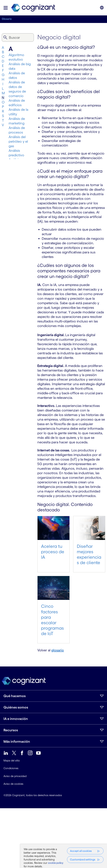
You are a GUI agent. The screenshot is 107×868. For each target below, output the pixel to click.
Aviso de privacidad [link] (15, 776)
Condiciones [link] (11, 768)
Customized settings (82, 859)
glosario (57, 650)
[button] (101, 7)
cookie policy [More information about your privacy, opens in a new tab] (55, 862)
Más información (17, 741)
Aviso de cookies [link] (13, 783)
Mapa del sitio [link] (12, 760)
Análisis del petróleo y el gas (18, 141)
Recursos (11, 730)
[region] (63, 856)
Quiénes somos (16, 707)
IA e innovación (16, 719)
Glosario (7, 18)
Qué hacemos (15, 696)
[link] (33, 8)
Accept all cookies (81, 850)
